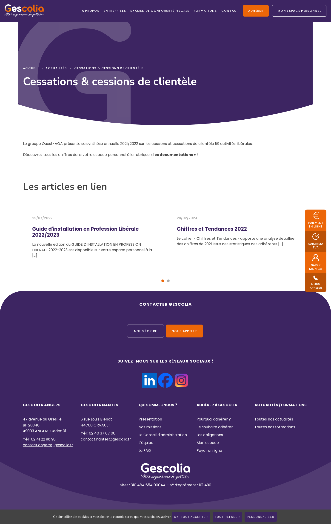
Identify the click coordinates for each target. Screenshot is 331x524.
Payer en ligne (209, 451)
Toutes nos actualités (273, 420)
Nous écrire (145, 331)
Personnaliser (260, 516)
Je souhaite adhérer (215, 427)
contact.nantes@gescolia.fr (106, 440)
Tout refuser (227, 516)
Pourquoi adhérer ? (214, 420)
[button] (162, 280)
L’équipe (146, 443)
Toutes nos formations (274, 427)
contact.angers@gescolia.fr (48, 445)
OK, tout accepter (191, 516)
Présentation (150, 420)
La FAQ (145, 451)
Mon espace (208, 443)
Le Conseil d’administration (163, 435)
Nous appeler (184, 331)
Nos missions (150, 427)
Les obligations (210, 435)
